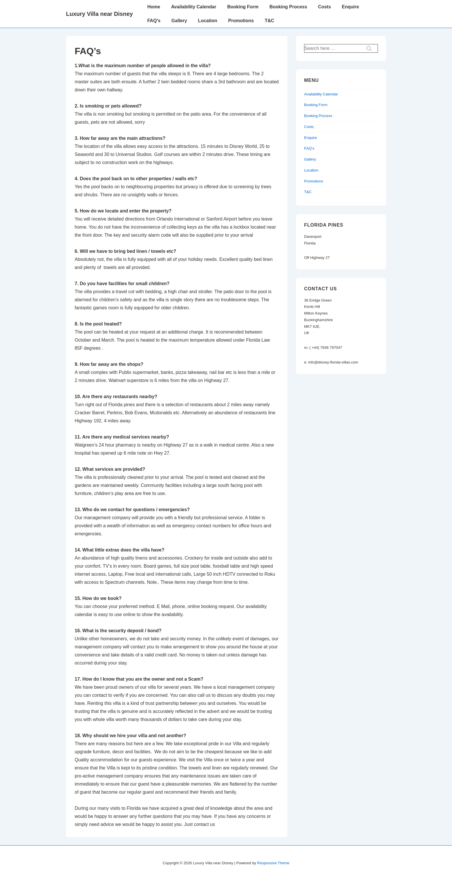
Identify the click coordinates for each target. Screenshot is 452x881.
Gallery (179, 20)
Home (153, 6)
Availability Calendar (193, 6)
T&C (269, 20)
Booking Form (242, 6)
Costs (324, 6)
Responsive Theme (273, 863)
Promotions (241, 20)
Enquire (350, 6)
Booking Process (288, 6)
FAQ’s (154, 20)
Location (207, 20)
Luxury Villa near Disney (99, 14)
